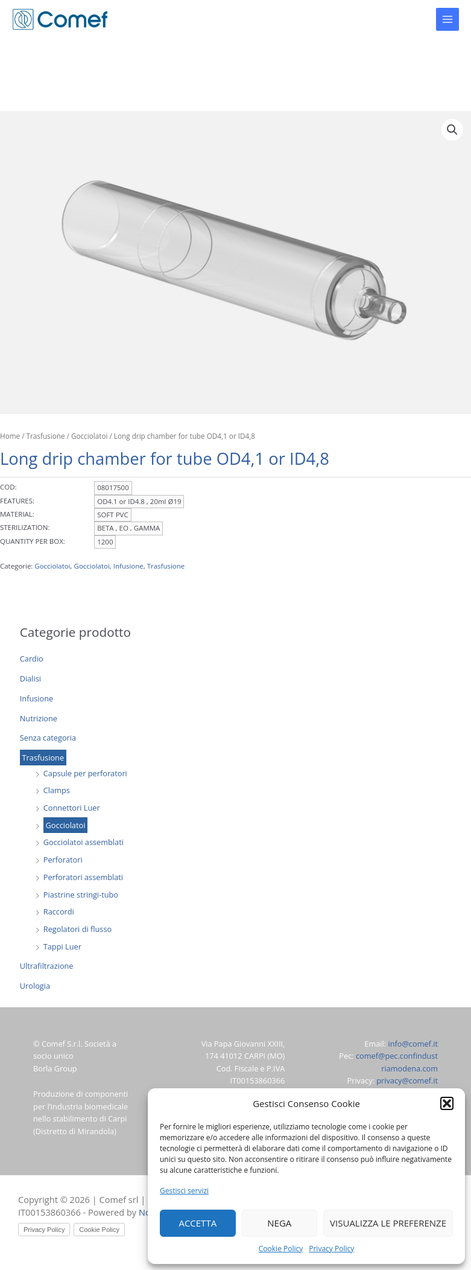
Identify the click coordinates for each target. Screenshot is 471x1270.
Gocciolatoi (66, 825)
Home (10, 436)
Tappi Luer (62, 946)
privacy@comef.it (407, 1080)
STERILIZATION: (24, 527)
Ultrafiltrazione (47, 965)
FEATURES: (17, 500)
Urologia (35, 985)
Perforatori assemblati (83, 877)
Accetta (198, 1223)
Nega (279, 1223)
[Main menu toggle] (447, 19)
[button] (447, 1103)
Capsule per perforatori (85, 773)
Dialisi (30, 678)
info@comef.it (413, 1043)
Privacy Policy (331, 1248)
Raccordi (58, 911)
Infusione (36, 698)
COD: (8, 486)
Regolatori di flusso (77, 929)
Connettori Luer (71, 807)
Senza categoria (48, 737)
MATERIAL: (17, 514)
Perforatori (63, 859)
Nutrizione (38, 718)
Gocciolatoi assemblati (83, 842)
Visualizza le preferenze (388, 1223)
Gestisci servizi (184, 1190)
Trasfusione (43, 757)
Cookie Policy (281, 1248)
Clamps (56, 790)
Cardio (31, 658)
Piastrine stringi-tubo (80, 894)
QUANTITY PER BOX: (32, 541)
